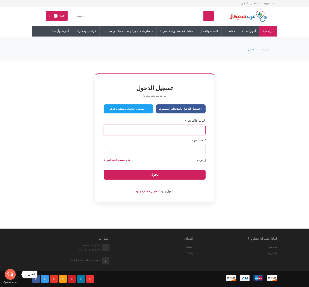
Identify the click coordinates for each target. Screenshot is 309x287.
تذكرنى (201, 160)
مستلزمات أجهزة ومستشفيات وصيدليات (128, 31)
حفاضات (230, 31)
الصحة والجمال (209, 31)
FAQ (190, 253)
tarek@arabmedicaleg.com (85, 260)
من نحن (272, 246)
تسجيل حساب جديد (147, 191)
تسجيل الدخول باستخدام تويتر (128, 108)
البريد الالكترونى (195, 120)
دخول (244, 3)
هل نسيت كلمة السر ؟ (117, 160)
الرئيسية (268, 31)
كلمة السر (199, 140)
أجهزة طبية (249, 31)
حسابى (189, 246)
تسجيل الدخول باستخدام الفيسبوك (181, 108)
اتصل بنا (272, 253)
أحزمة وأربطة (60, 31)
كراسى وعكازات (86, 31)
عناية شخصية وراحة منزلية (176, 31)
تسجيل (255, 3)
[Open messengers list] (10, 274)
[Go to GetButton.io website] (10, 282)
